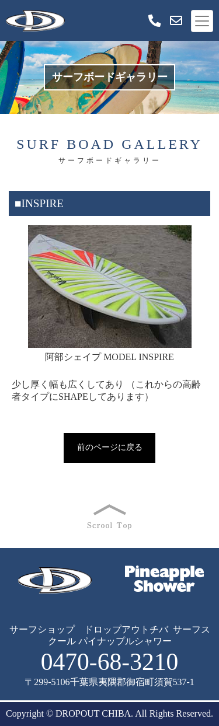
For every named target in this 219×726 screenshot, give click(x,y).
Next (195, 296)
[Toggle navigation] (202, 21)
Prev (24, 296)
